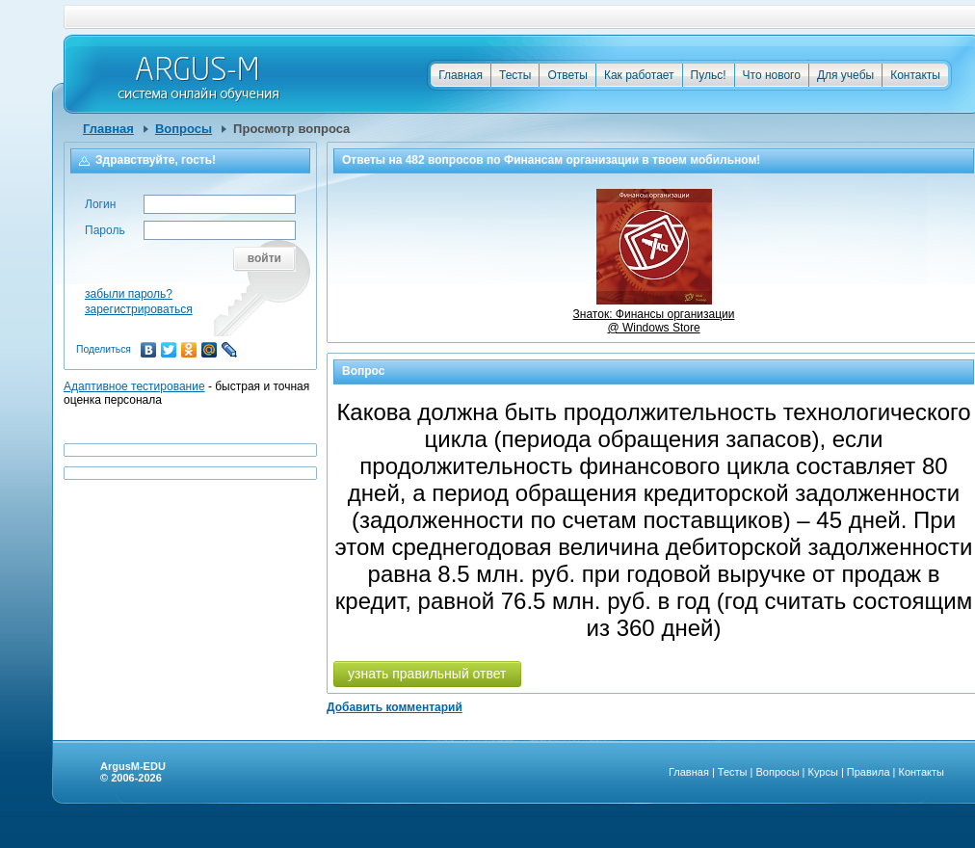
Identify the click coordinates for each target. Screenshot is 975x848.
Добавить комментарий (394, 707)
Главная (460, 75)
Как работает (639, 75)
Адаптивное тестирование (134, 386)
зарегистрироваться (139, 309)
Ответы (567, 75)
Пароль (105, 230)
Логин (100, 204)
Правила (868, 772)
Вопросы (183, 128)
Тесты (515, 75)
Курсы (823, 772)
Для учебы (845, 75)
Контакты (915, 75)
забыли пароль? (128, 294)
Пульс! (708, 75)
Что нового (772, 75)
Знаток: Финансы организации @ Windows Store (654, 314)
